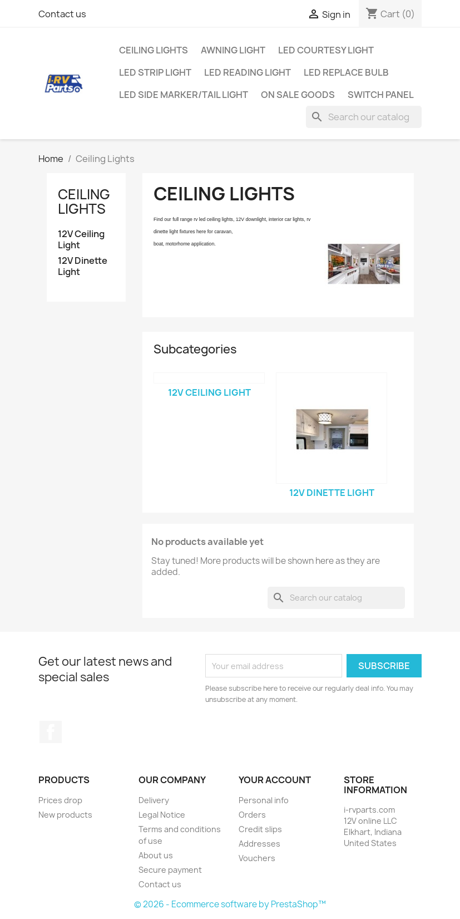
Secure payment (170, 869)
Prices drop (60, 800)
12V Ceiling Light (81, 239)
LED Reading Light (247, 72)
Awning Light (233, 50)
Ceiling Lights (153, 50)
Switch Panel (381, 95)
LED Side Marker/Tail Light (183, 95)
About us (156, 855)
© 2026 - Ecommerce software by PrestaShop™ (230, 904)
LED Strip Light (155, 72)
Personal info (264, 800)
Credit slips (260, 829)
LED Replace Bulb (346, 72)
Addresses (259, 843)
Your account (275, 780)
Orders (252, 814)
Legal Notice (162, 814)
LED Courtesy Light (326, 50)
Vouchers (257, 858)
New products (65, 814)
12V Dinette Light (82, 266)
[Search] (364, 117)
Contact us (62, 14)
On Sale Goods (298, 95)
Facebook (50, 732)
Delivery (154, 800)
